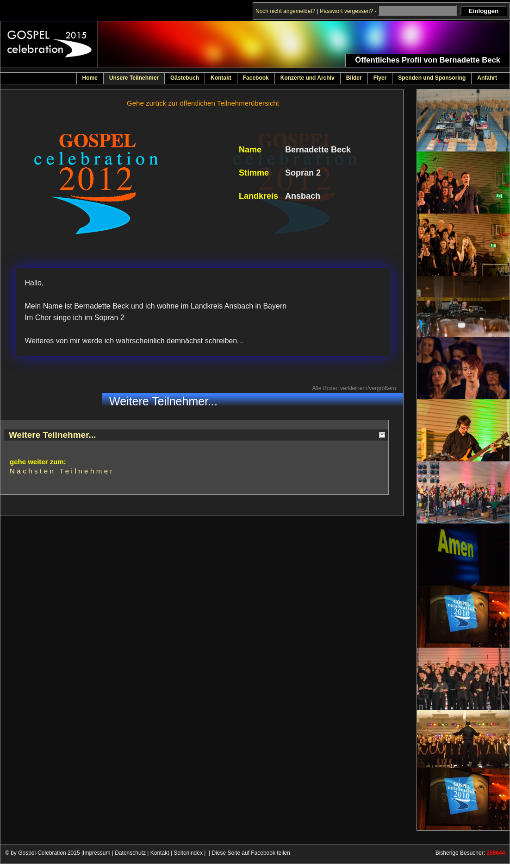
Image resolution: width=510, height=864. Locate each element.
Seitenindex (188, 853)
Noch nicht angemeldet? (285, 11)
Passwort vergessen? (346, 11)
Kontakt (159, 853)
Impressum (96, 853)
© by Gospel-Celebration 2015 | (44, 853)
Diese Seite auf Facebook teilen (251, 853)
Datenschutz (130, 853)
